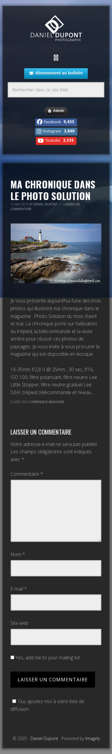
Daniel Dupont (56, 29)
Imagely (92, 738)
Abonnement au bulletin (56, 73)
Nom (17, 554)
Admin (56, 111)
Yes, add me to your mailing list (45, 657)
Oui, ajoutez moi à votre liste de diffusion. (47, 705)
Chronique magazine (47, 402)
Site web (19, 623)
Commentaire (26, 474)
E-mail (18, 589)
